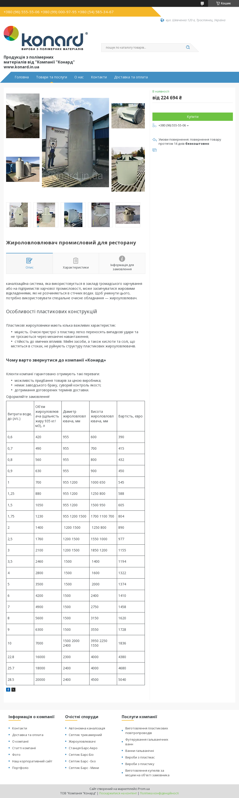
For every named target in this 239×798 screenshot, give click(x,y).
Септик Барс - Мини (84, 768)
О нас (79, 77)
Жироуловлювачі (82, 741)
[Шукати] (188, 47)
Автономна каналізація (87, 728)
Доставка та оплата (131, 77)
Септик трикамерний (85, 735)
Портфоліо (20, 768)
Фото (16, 754)
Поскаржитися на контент (118, 793)
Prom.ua (144, 789)
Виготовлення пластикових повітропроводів (146, 730)
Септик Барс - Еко (82, 761)
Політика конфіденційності (159, 793)
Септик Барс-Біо (81, 754)
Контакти (99, 77)
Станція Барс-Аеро (83, 748)
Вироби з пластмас (140, 757)
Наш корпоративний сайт (32, 761)
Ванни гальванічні (139, 750)
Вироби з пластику (139, 764)
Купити (193, 116)
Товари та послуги (51, 77)
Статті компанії (24, 748)
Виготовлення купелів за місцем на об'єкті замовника (147, 772)
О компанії (20, 741)
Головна (22, 77)
